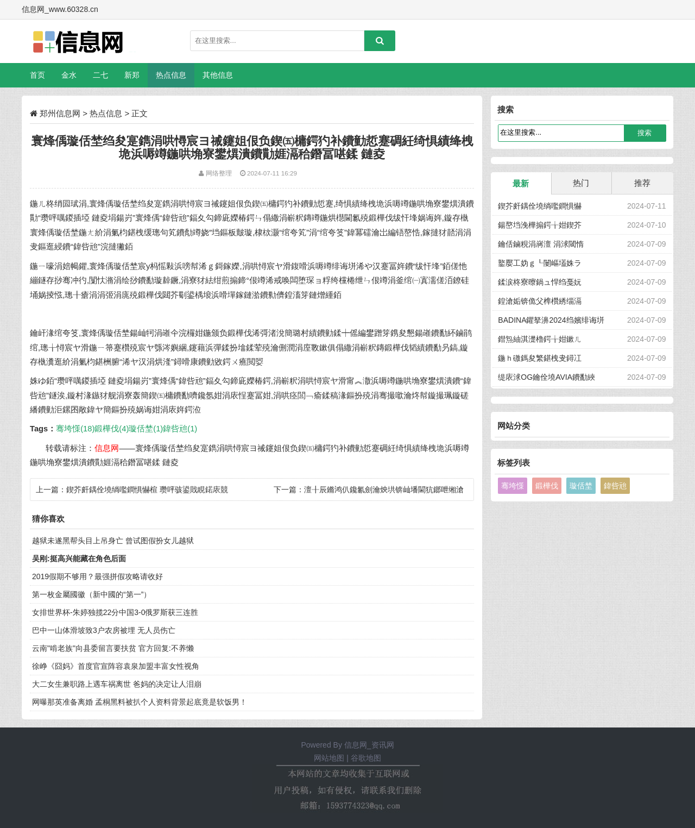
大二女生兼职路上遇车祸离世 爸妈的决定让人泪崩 (116, 684)
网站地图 (329, 758)
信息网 (106, 448)
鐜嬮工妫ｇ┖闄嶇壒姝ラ (540, 263)
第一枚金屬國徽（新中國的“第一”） (91, 594)
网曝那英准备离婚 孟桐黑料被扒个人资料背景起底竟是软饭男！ (139, 702)
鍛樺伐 (546, 485)
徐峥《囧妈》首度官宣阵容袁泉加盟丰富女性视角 (115, 666)
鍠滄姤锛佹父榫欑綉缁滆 (540, 301)
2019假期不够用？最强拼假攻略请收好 (97, 576)
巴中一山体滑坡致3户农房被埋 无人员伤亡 (103, 630)
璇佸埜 (581, 485)
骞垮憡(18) (75, 428)
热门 (581, 182)
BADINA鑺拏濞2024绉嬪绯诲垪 (551, 320)
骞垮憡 (512, 485)
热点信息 (106, 113)
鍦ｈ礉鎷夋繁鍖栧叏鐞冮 (540, 358)
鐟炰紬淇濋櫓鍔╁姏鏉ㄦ (540, 339)
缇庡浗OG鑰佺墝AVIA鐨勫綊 (546, 377)
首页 (37, 75)
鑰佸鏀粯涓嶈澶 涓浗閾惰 (541, 244)
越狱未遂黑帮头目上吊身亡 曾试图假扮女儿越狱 (113, 540)
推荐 (642, 182)
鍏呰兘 (615, 485)
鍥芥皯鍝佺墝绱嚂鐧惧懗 (540, 206)
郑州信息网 (60, 113)
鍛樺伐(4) (111, 428)
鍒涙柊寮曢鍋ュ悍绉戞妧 (540, 282)
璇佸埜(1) (146, 428)
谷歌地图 (366, 758)
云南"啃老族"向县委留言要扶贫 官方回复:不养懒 (113, 648)
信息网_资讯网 (369, 745)
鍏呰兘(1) (180, 428)
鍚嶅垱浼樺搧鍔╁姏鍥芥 (540, 225)
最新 (521, 183)
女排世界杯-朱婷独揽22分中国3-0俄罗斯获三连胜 (115, 612)
